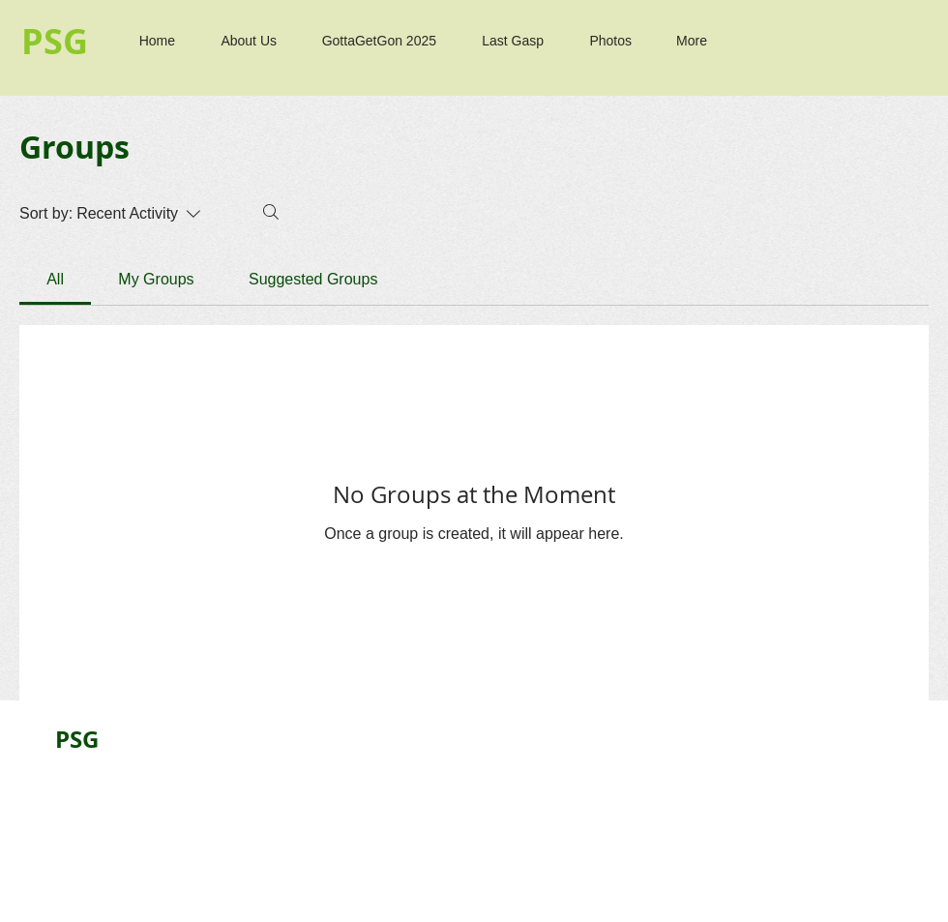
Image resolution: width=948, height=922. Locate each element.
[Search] (270, 211)
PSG (77, 739)
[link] (55, 279)
